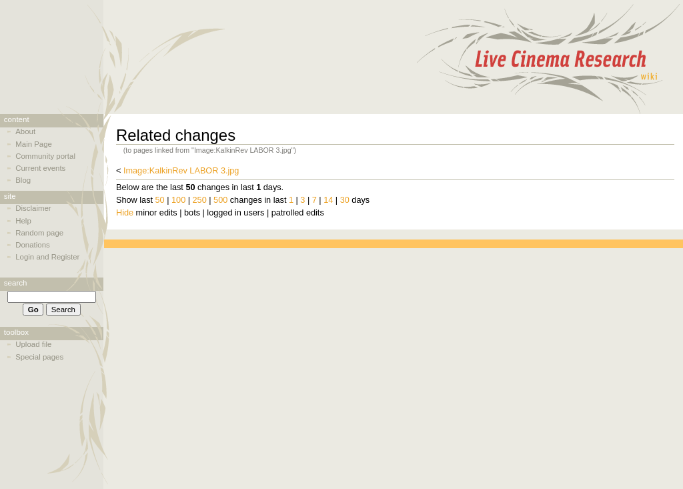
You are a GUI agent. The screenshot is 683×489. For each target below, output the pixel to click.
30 (345, 200)
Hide (124, 212)
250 (200, 200)
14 (328, 200)
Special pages (39, 357)
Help (23, 221)
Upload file (33, 344)
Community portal (45, 156)
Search (15, 283)
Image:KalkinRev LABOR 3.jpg (181, 170)
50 (160, 200)
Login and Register (47, 257)
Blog (23, 180)
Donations (32, 245)
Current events (40, 168)
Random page (39, 233)
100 (178, 200)
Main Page (33, 144)
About (25, 131)
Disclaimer (33, 208)
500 (220, 200)
